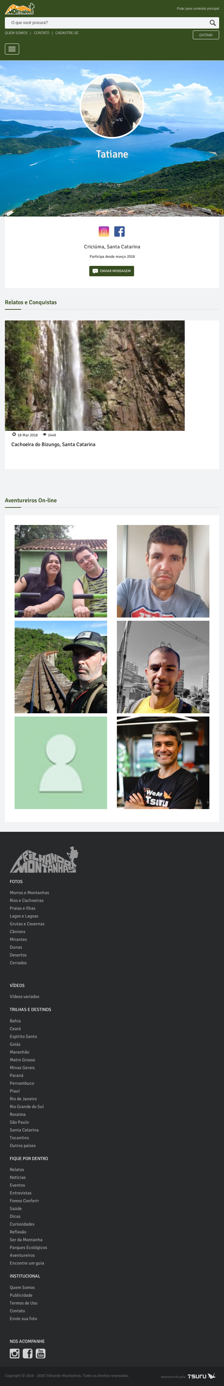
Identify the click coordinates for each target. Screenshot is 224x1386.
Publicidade (21, 1295)
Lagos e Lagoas (24, 916)
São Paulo (19, 1122)
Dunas (16, 947)
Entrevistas (20, 1193)
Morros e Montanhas (29, 892)
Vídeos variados (24, 996)
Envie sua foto (23, 1318)
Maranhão (19, 1052)
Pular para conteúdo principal (198, 8)
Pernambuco (22, 1083)
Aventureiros (22, 1255)
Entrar (206, 35)
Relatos (17, 1169)
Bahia (15, 1021)
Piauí (15, 1091)
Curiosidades (22, 1224)
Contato (17, 1311)
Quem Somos (22, 1287)
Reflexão (18, 1232)
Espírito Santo (23, 1036)
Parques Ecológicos (28, 1247)
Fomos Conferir (24, 1201)
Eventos (17, 1185)
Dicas (15, 1216)
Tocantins (19, 1138)
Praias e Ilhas (22, 908)
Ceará (15, 1028)
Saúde (16, 1208)
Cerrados (18, 963)
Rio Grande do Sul (27, 1106)
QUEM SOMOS (16, 33)
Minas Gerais (22, 1067)
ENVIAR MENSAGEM (112, 271)
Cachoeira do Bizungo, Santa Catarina (53, 444)
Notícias (18, 1177)
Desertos (18, 955)
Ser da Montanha (26, 1239)
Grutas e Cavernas (27, 924)
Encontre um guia (27, 1263)
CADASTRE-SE (67, 33)
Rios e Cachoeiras (27, 900)
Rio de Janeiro (23, 1099)
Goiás (15, 1044)
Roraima (18, 1114)
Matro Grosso (22, 1060)
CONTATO (41, 33)
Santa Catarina (24, 1130)
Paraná (16, 1075)
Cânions (17, 931)
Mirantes (18, 939)
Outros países (23, 1145)
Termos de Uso (23, 1303)
